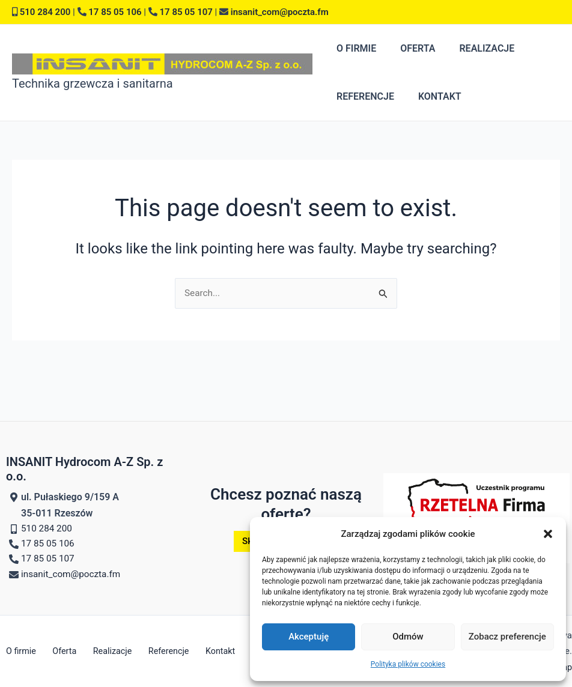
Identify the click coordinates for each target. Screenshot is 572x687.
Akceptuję (308, 636)
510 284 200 (45, 12)
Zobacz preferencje (507, 636)
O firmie (354, 48)
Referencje (363, 96)
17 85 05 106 (114, 12)
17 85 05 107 (186, 12)
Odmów (408, 636)
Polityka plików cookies (408, 664)
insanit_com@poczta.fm (280, 12)
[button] (548, 534)
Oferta (410, 48)
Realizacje (474, 48)
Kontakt (432, 96)
